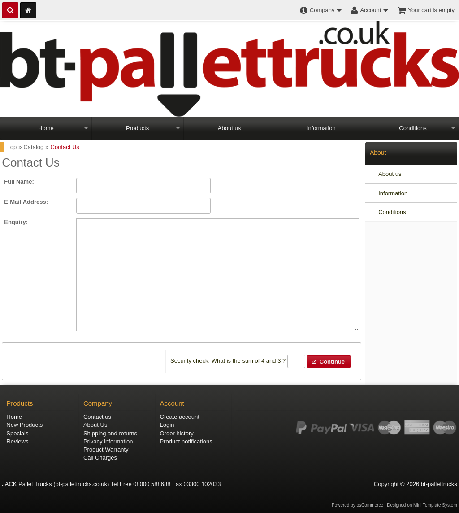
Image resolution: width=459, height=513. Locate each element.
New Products (24, 424)
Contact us (97, 416)
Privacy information (108, 441)
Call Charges (100, 457)
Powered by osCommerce (357, 505)
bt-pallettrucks (439, 484)
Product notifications (186, 441)
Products (137, 128)
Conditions (412, 128)
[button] (329, 361)
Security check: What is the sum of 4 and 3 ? (228, 361)
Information (321, 128)
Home (46, 128)
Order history (177, 433)
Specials (17, 433)
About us (229, 128)
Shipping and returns (110, 433)
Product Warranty (106, 449)
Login (167, 424)
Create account (179, 416)
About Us (95, 424)
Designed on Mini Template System (422, 505)
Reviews (17, 441)
